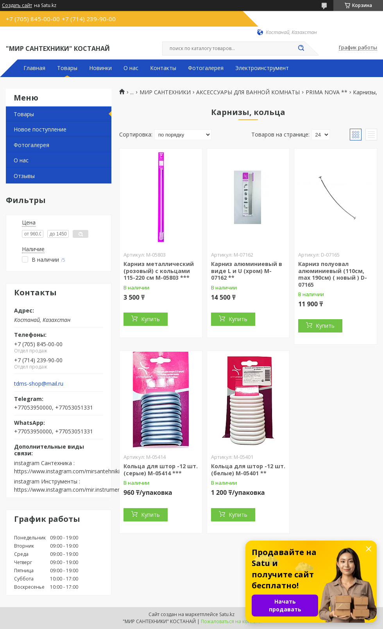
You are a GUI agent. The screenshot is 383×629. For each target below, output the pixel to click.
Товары (67, 68)
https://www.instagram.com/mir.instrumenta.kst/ (75, 489)
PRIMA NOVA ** (326, 92)
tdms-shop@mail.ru (38, 383)
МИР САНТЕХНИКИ (165, 92)
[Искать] (301, 48)
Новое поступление (40, 129)
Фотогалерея (206, 68)
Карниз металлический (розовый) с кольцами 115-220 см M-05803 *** (158, 270)
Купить (150, 319)
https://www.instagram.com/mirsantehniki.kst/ (72, 471)
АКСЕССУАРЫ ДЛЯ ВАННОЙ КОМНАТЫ (248, 92)
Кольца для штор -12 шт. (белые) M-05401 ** (248, 469)
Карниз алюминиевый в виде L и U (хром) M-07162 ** (246, 270)
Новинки (100, 68)
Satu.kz (226, 614)
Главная (34, 68)
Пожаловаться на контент (231, 621)
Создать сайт (17, 5)
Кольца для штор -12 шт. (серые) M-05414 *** (160, 469)
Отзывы (24, 176)
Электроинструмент (262, 68)
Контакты (163, 68)
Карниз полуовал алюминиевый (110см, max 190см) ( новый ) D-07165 (332, 274)
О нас (130, 68)
